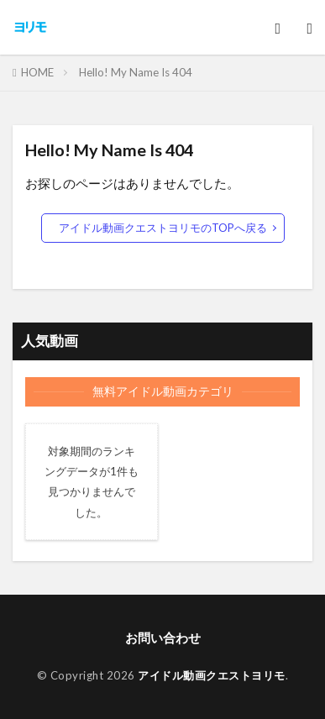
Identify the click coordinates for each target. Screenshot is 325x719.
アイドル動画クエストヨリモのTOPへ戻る (163, 227)
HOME (37, 72)
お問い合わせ (163, 637)
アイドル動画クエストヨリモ (212, 675)
